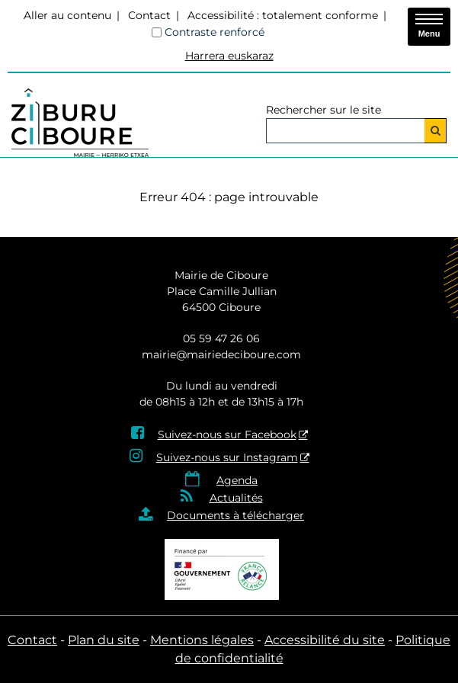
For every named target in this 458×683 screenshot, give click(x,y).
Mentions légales (202, 640)
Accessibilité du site (324, 640)
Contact (149, 15)
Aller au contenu (67, 15)
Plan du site (103, 640)
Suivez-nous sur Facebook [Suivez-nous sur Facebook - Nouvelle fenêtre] (227, 434)
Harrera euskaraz (229, 56)
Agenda (237, 480)
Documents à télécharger (235, 515)
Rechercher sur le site (323, 110)
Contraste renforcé (214, 32)
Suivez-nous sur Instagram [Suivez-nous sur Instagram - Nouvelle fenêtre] (227, 457)
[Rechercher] (435, 130)
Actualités (236, 498)
